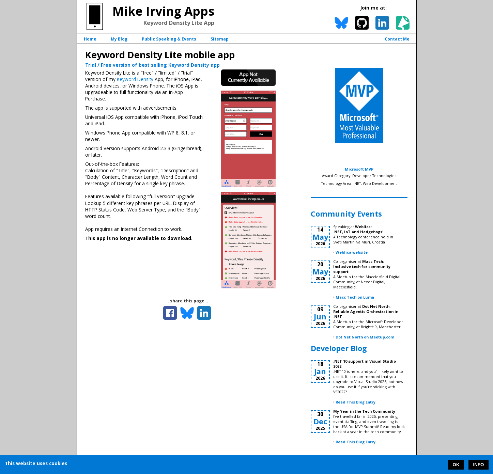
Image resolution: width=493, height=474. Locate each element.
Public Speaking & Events (169, 39)
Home (90, 39)
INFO (478, 464)
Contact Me (397, 39)
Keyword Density (135, 79)
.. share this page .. (187, 301)
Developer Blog (339, 348)
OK (456, 464)
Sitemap (220, 39)
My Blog (119, 39)
